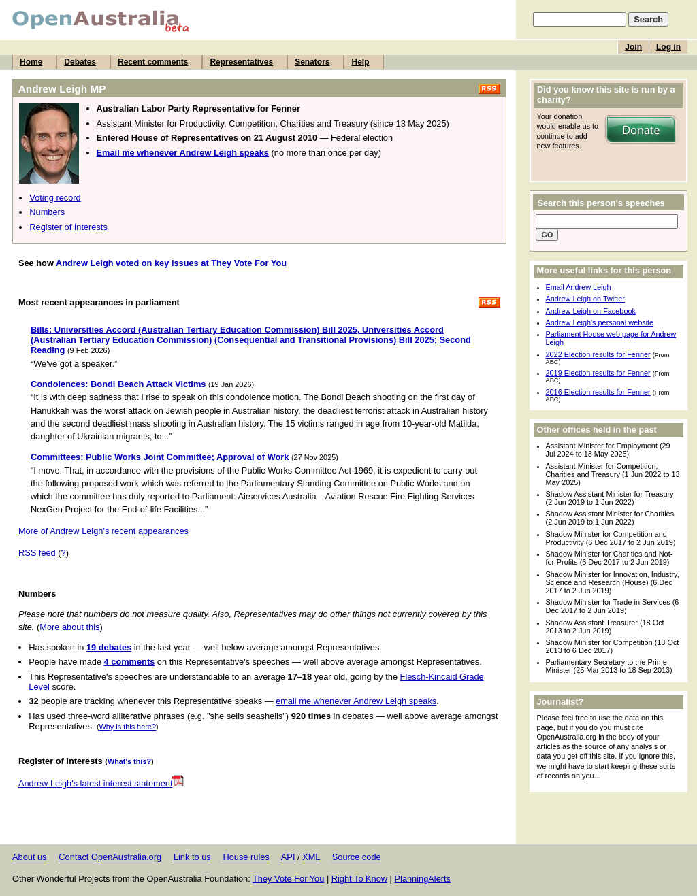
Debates (80, 62)
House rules (246, 857)
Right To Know (359, 879)
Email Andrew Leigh (578, 287)
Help (360, 62)
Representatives (241, 62)
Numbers (47, 212)
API (288, 857)
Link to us (192, 857)
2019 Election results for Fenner (598, 373)
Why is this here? (127, 727)
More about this (69, 627)
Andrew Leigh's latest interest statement (101, 783)
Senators (312, 62)
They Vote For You (288, 879)
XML (311, 857)
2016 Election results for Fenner (598, 392)
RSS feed (37, 553)
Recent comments (153, 62)
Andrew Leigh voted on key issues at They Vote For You (171, 263)
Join (633, 47)
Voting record (54, 198)
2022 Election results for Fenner (598, 354)
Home (31, 62)
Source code (356, 857)
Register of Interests (68, 227)
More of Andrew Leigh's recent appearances (103, 531)
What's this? (129, 761)
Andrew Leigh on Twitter (585, 299)
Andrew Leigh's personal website (600, 322)
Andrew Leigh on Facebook (591, 311)
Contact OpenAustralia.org (110, 857)
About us (29, 857)
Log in (668, 47)
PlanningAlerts (423, 879)
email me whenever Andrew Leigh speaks (356, 701)
